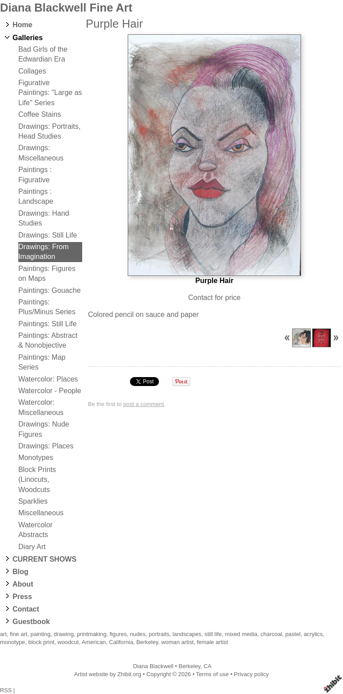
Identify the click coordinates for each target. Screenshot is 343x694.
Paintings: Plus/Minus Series (46, 307)
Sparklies (33, 501)
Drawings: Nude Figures (43, 429)
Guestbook (31, 621)
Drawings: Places (46, 446)
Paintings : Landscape (35, 196)
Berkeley (190, 666)
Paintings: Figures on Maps (46, 273)
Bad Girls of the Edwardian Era (42, 54)
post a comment (143, 404)
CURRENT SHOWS (44, 559)
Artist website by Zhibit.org (107, 674)
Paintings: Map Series (42, 362)
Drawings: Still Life (47, 235)
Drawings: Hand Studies (43, 218)
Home (22, 25)
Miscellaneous (40, 513)
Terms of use (212, 674)
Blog (21, 571)
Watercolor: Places (48, 379)
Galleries (28, 37)
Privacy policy (251, 674)
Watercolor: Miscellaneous (40, 407)
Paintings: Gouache (49, 290)
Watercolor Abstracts (35, 529)
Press (22, 596)
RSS (6, 690)
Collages (32, 71)
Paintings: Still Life (47, 324)
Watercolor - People (49, 390)
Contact (26, 609)
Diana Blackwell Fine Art (66, 7)
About (23, 584)
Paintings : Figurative (35, 174)
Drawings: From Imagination (43, 251)
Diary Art (32, 546)
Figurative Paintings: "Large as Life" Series (50, 93)
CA (208, 666)
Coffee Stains (39, 114)
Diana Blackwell (153, 666)
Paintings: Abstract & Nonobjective (48, 340)
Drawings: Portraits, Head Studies (49, 131)
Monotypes (35, 457)
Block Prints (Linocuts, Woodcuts (37, 479)
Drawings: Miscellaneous (40, 152)
